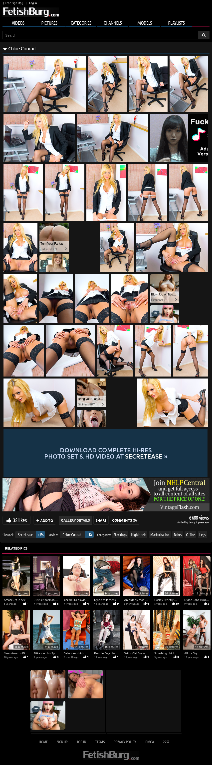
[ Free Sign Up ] (13, 3)
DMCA (149, 741)
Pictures (49, 23)
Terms (99, 741)
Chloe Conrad (71, 534)
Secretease (25, 534)
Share (101, 520)
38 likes (20, 520)
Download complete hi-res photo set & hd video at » (106, 453)
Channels (113, 23)
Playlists (176, 23)
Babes (178, 534)
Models (144, 23)
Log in (33, 3)
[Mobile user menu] (106, 22)
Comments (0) (124, 520)
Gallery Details (75, 520)
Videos (18, 23)
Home (43, 741)
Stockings (120, 534)
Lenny (192, 522)
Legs (202, 534)
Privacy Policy (125, 741)
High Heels (138, 534)
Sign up (62, 741)
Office (190, 534)
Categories (81, 23)
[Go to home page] (30, 12)
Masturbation (159, 534)
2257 (166, 741)
